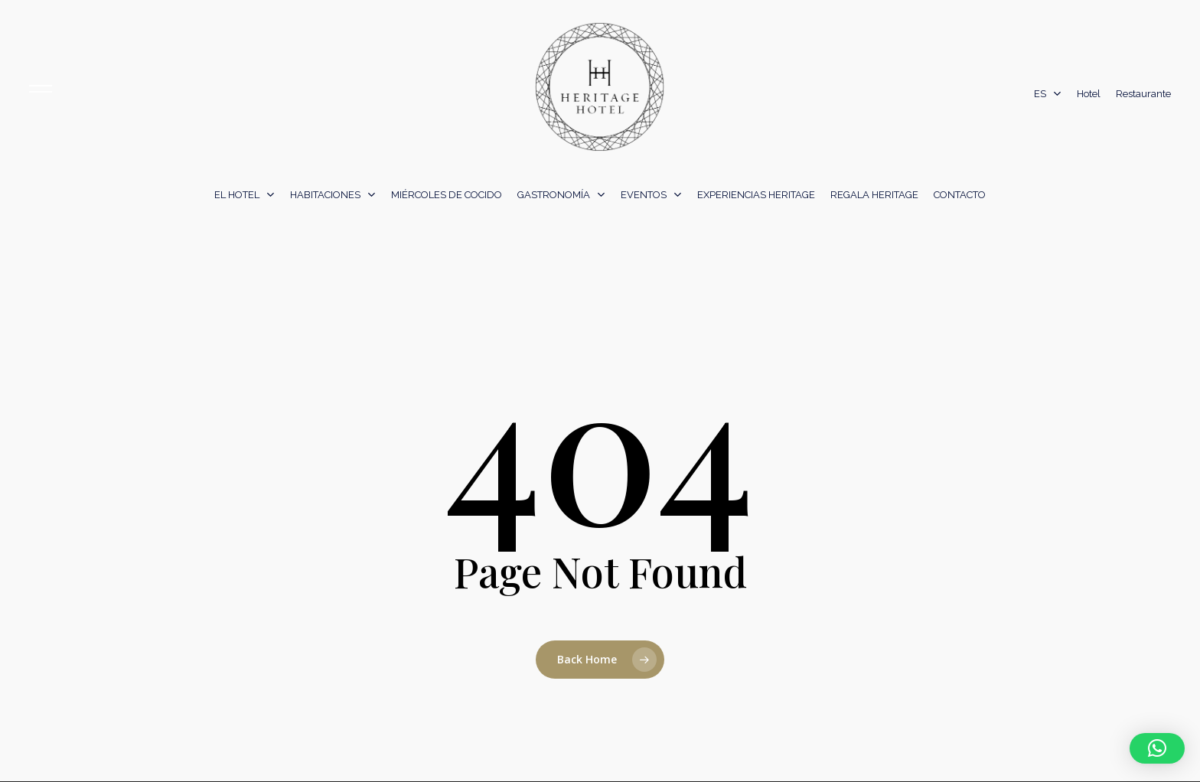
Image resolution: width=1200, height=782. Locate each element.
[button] (1157, 748)
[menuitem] (1047, 94)
